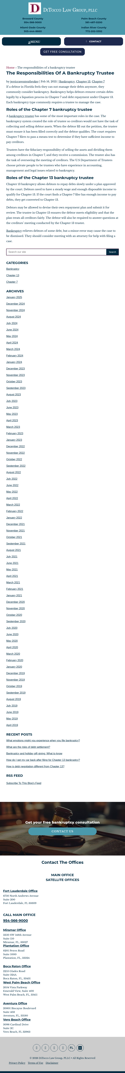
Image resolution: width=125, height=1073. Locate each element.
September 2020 (15, 621)
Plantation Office (16, 946)
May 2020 (12, 640)
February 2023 (14, 433)
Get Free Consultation (62, 51)
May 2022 (12, 491)
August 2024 (13, 316)
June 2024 (12, 329)
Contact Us (62, 831)
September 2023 (15, 388)
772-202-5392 (93, 31)
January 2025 (14, 297)
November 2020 (15, 608)
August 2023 (13, 394)
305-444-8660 (33, 31)
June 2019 (12, 712)
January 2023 (14, 440)
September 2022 (15, 465)
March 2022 (13, 504)
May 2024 (12, 336)
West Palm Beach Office (21, 982)
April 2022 (12, 498)
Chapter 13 (83, 81)
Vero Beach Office (17, 1019)
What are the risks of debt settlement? (28, 747)
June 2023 (12, 407)
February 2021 (14, 589)
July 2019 (11, 705)
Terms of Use (35, 1062)
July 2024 (11, 323)
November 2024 (15, 310)
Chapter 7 (98, 81)
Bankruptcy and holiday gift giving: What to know (34, 753)
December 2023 (15, 368)
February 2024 (14, 355)
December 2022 (15, 446)
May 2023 (12, 414)
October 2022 (14, 459)
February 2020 (14, 660)
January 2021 (14, 595)
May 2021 (12, 569)
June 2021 (12, 563)
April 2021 (12, 576)
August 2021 (13, 550)
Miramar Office (14, 930)
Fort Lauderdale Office (20, 891)
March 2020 (13, 653)
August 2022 (13, 472)
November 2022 (15, 452)
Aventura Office (15, 1003)
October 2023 (14, 381)
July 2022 (11, 478)
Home (10, 67)
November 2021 (15, 530)
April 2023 (12, 420)
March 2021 (13, 582)
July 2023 (11, 401)
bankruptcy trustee (21, 116)
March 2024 (13, 349)
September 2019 (15, 692)
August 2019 (13, 699)
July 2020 (11, 628)
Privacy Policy (17, 1062)
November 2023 (15, 375)
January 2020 (14, 666)
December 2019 (15, 673)
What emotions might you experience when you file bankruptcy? (43, 740)
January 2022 (14, 517)
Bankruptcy (67, 81)
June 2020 (12, 634)
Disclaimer (52, 1062)
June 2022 (12, 485)
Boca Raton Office (17, 966)
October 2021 (14, 537)
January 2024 (14, 362)
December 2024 (15, 303)
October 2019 (14, 686)
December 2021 (15, 524)
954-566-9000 (33, 22)
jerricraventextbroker (24, 81)
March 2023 (13, 427)
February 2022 (14, 511)
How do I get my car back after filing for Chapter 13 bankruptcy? (43, 760)
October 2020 (14, 615)
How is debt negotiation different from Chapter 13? (35, 766)
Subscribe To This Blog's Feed (23, 783)
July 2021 (11, 556)
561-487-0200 (93, 22)
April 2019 (12, 725)
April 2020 (12, 647)
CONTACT (95, 41)
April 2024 (12, 342)
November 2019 (15, 679)
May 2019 (12, 718)
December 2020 (15, 602)
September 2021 (15, 543)
